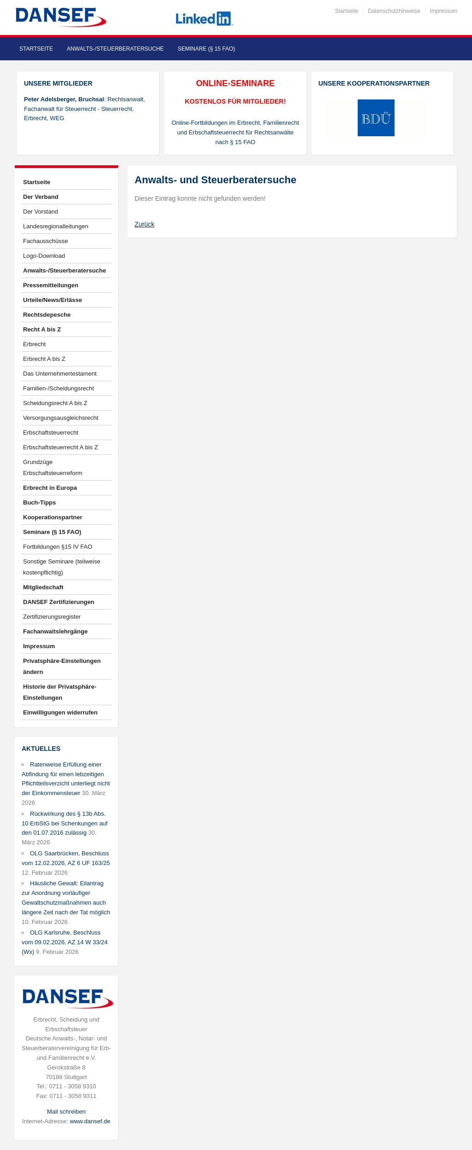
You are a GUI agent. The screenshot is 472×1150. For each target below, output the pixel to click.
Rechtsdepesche (47, 314)
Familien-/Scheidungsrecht (58, 388)
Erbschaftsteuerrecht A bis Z (60, 447)
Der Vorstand (40, 211)
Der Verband (41, 196)
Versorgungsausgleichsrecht (60, 417)
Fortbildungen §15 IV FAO (57, 546)
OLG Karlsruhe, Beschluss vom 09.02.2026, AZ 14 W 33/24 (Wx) (64, 942)
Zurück (144, 224)
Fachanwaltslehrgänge (55, 631)
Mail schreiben (66, 1111)
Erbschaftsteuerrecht (50, 432)
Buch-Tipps (39, 502)
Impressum (443, 11)
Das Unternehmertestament (60, 373)
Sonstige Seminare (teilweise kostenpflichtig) (61, 567)
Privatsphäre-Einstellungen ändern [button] (61, 666)
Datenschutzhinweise (394, 11)
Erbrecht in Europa (50, 487)
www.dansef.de (90, 1121)
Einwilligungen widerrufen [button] (60, 712)
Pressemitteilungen (50, 285)
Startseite (347, 11)
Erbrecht (34, 344)
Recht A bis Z (42, 329)
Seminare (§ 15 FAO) (206, 49)
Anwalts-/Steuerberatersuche (115, 49)
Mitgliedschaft (43, 587)
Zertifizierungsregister (52, 616)
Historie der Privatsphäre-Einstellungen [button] (59, 692)
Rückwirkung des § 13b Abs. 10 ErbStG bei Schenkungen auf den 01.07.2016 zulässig (64, 823)
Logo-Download (44, 255)
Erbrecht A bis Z (44, 358)
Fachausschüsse (45, 241)
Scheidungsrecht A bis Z (55, 403)
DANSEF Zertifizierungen (58, 601)
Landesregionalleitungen (55, 226)
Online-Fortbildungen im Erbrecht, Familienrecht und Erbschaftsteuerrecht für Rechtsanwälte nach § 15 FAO (235, 132)
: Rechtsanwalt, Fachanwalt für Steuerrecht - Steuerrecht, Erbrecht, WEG (84, 109)
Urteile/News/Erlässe (52, 299)
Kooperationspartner (53, 517)
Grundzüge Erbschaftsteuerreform (53, 467)
